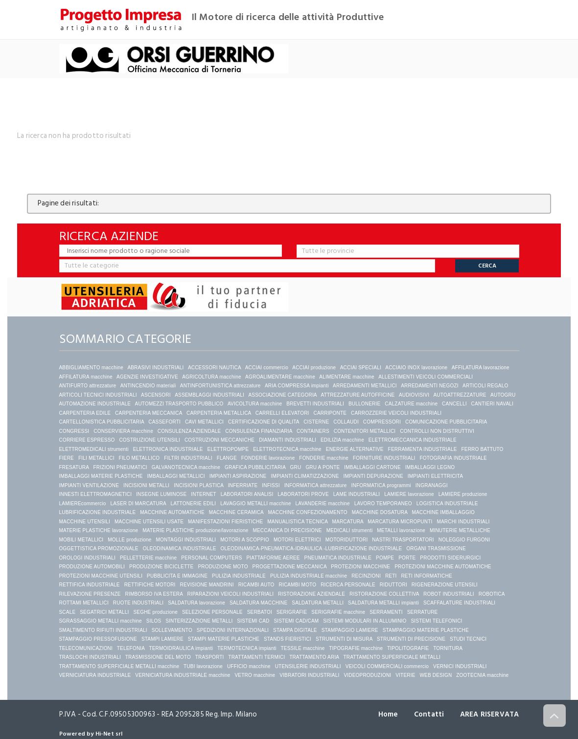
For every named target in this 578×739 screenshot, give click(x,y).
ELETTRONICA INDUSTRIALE (168, 449)
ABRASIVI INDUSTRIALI (155, 367)
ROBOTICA (492, 594)
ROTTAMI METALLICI (84, 602)
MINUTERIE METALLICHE (460, 530)
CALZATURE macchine (411, 403)
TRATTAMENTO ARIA (314, 657)
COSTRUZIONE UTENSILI (149, 440)
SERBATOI (259, 612)
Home (387, 714)
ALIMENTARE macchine (346, 377)
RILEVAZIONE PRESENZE (90, 594)
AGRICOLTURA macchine (211, 377)
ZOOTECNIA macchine (482, 675)
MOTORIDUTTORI (346, 539)
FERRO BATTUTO (482, 449)
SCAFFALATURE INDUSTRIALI (459, 602)
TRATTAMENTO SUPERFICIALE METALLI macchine (119, 666)
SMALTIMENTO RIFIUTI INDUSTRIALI (103, 630)
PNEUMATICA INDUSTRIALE (338, 557)
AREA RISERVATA (489, 714)
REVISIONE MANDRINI (206, 584)
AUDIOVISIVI (414, 395)
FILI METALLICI (96, 458)
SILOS (153, 621)
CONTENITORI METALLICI (365, 431)
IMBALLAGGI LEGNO (430, 467)
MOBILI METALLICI (81, 539)
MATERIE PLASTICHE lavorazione (99, 530)
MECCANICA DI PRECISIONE (287, 530)
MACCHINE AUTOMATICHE (172, 512)
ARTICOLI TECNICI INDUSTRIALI (98, 395)
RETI (391, 576)
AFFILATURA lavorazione (480, 367)
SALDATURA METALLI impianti (383, 602)
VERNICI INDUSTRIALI (459, 666)
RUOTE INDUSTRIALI (138, 602)
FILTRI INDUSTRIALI (188, 458)
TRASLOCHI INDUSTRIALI (90, 657)
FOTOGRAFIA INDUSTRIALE (453, 458)
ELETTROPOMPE (228, 449)
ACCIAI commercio (266, 367)
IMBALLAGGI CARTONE (372, 467)
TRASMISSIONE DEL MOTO (158, 657)
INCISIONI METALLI (146, 485)
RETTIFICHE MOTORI (150, 584)
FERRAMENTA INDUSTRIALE (422, 449)
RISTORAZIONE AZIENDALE (311, 594)
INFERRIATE (243, 485)
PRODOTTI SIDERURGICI (450, 557)
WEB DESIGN (435, 675)
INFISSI (270, 485)
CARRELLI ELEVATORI (282, 413)
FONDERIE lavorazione (268, 458)
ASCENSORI (156, 395)
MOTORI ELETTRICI (297, 539)
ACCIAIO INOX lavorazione (416, 367)
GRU (295, 467)
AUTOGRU (502, 395)
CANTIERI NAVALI (492, 403)
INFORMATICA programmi (381, 485)
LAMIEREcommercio (82, 503)
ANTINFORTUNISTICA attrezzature (220, 385)
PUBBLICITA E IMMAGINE (177, 576)
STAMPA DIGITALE (295, 630)
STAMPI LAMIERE (162, 639)
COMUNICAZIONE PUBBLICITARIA (446, 422)
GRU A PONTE (322, 467)
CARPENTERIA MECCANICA (148, 413)
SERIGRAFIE (292, 612)
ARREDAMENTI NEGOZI (430, 385)
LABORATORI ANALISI (247, 494)
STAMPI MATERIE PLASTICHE (223, 639)
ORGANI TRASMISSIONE (435, 548)
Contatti (428, 714)
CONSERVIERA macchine (123, 431)
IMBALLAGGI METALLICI (176, 476)
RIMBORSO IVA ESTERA (154, 594)
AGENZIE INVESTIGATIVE (147, 377)
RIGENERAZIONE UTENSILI (445, 584)
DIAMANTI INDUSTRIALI (287, 440)
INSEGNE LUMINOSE (161, 494)
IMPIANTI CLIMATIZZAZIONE (305, 476)
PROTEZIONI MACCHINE (360, 566)
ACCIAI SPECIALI (360, 367)
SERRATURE (422, 612)
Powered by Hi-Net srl (91, 734)
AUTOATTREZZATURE (460, 395)
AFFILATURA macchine (86, 377)
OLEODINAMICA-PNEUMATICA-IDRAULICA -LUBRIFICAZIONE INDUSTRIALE (311, 548)
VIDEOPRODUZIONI (367, 675)
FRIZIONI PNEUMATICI (120, 467)
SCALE (67, 612)
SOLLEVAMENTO (172, 630)
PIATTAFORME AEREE (273, 557)
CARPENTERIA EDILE (85, 413)
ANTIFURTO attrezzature (87, 385)
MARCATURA (348, 521)
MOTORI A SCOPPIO (244, 539)
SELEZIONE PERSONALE (212, 612)
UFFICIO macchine (249, 666)
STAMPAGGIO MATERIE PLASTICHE (426, 630)
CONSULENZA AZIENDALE (189, 431)
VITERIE (405, 675)
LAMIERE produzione (463, 494)
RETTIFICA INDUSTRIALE (89, 584)
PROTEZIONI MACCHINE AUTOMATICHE (442, 566)
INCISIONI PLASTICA (198, 485)
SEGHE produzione (155, 612)
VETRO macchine (255, 675)
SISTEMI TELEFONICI (436, 621)
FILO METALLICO (139, 458)
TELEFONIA (131, 648)
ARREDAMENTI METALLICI (365, 385)
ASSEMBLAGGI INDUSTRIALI (209, 395)
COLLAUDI (346, 422)
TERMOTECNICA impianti (247, 648)
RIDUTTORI (393, 584)
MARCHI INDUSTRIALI (463, 521)
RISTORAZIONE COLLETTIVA (384, 594)
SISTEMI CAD (253, 621)
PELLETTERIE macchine (148, 557)
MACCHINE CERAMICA (236, 512)
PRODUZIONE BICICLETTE (161, 566)
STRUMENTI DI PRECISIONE (411, 639)
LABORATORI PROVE (303, 494)
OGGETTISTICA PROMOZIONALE (99, 548)
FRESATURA (74, 467)
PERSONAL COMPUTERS (211, 557)
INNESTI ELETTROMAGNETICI (95, 494)
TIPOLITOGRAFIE (408, 648)
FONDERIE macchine (323, 458)
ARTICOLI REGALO (485, 385)
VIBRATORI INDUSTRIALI (309, 675)
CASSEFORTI (164, 422)
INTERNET (203, 494)
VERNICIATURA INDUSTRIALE (95, 675)
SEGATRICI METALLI (104, 612)
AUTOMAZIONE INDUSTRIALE (95, 403)
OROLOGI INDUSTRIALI (87, 557)
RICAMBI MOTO (298, 584)
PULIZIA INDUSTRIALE (239, 576)
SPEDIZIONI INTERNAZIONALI (233, 630)
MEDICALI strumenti (349, 530)
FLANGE (227, 458)
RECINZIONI (366, 576)
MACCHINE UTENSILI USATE (149, 521)
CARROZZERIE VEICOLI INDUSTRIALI (397, 413)
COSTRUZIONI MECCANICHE (219, 440)
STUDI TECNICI (468, 639)
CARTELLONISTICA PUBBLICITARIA (101, 422)
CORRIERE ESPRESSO (87, 440)
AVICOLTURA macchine (255, 403)
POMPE (385, 557)
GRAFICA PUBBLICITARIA (255, 467)
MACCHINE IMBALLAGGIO (443, 512)
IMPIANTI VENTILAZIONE (89, 485)
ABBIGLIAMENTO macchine (91, 367)
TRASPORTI (209, 657)
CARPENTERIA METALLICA (218, 413)
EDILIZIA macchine (342, 440)
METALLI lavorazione (401, 530)
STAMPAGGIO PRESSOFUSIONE (98, 639)
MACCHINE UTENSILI (85, 521)
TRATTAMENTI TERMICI (256, 657)
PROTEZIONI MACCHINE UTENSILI (101, 576)
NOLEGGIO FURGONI (464, 539)
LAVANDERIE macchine (323, 503)
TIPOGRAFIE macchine (356, 648)
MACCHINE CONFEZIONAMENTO (307, 512)
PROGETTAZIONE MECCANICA (290, 566)
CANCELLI (454, 403)
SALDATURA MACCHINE (258, 602)
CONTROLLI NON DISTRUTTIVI (437, 431)
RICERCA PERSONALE (348, 584)
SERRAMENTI (386, 612)
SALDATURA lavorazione (196, 602)
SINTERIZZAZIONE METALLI (198, 621)
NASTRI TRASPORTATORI (403, 539)
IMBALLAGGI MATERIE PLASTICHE (101, 476)
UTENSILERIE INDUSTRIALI (308, 666)
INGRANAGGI (432, 485)
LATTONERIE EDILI (193, 503)
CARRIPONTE (330, 413)
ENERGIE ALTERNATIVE (355, 449)
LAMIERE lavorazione (409, 494)
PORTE (407, 557)
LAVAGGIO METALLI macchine (255, 503)
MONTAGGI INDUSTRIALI (186, 539)
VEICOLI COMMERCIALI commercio (387, 666)
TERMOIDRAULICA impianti (181, 648)
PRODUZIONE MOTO (223, 566)
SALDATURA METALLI (318, 602)
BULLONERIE (364, 403)
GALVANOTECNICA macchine (186, 467)
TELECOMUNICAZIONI (86, 648)
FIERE (66, 458)
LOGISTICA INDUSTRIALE (447, 503)
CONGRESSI (74, 431)
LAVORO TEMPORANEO (383, 503)
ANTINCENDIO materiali (148, 385)
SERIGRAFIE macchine (338, 612)
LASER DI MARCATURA (138, 503)
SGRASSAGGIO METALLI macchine (100, 621)
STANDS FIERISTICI (287, 639)
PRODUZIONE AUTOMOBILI (92, 566)
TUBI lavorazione (203, 666)
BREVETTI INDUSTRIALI (315, 403)
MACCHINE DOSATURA (380, 512)
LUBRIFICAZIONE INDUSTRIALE (97, 512)
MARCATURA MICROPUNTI (400, 521)
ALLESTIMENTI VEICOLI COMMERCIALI (425, 377)
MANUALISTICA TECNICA (297, 521)
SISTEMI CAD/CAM (296, 621)
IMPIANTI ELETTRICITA (435, 476)
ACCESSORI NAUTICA (214, 367)
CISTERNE (316, 422)
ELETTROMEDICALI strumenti (94, 449)
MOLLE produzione (129, 539)
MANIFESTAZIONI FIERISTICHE (225, 521)
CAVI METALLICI (204, 422)
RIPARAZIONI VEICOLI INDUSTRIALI (230, 594)
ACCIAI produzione (314, 367)
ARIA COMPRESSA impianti (297, 385)
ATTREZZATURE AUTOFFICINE (358, 395)
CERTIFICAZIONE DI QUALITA (263, 422)
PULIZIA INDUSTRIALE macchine (308, 576)
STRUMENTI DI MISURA (344, 639)
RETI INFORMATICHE (426, 576)
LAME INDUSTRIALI (356, 494)
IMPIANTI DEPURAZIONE (373, 476)
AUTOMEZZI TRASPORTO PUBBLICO (179, 403)
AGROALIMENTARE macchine (280, 377)
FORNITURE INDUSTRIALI (384, 458)
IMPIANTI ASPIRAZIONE (238, 476)
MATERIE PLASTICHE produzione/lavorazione (195, 530)
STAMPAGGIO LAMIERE (350, 630)
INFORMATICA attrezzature (315, 485)
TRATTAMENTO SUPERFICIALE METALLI (391, 657)
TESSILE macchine (303, 648)
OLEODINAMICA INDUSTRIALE (179, 548)
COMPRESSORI (382, 422)
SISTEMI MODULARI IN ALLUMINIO (364, 621)
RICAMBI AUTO (256, 584)
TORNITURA (447, 648)
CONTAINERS (313, 431)
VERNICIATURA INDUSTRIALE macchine (182, 675)
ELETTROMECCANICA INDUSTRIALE (413, 440)
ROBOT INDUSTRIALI (448, 594)
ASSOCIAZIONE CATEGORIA (282, 395)
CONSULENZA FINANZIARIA (258, 431)
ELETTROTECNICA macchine (287, 449)
